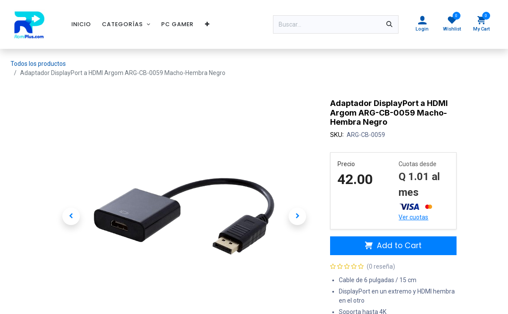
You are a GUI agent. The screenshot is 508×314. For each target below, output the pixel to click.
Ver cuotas (413, 217)
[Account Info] (422, 24)
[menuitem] (81, 24)
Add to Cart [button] (393, 245)
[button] (71, 216)
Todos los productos (38, 63)
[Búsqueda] (389, 24)
